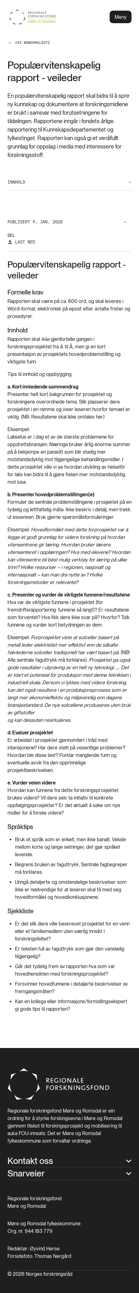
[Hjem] (59, 1098)
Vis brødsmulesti (28, 42)
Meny (121, 17)
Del (11, 235)
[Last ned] (21, 242)
